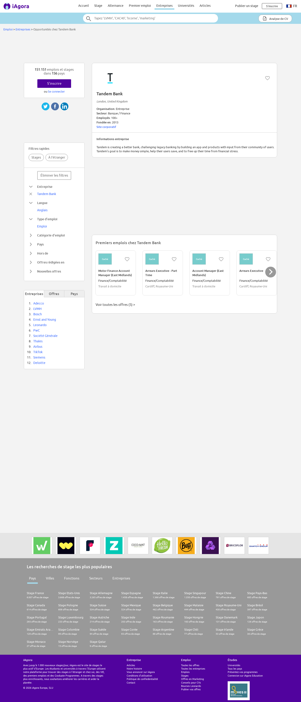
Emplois (185, 671)
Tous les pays (235, 668)
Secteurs (96, 578)
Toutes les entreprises (193, 668)
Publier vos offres (191, 689)
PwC (36, 330)
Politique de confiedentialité (142, 678)
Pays (32, 578)
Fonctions (71, 578)
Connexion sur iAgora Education (245, 675)
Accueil (83, 5)
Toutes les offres (190, 665)
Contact (131, 682)
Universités (186, 5)
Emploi (8, 29)
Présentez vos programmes (243, 671)
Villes (50, 578)
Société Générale (45, 336)
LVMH (37, 309)
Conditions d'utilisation (139, 675)
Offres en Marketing (192, 678)
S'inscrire (54, 83)
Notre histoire (134, 668)
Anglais (42, 210)
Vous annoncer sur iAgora (141, 671)
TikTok (38, 352)
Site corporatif (106, 127)
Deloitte (39, 363)
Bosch (37, 314)
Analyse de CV (275, 18)
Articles (205, 5)
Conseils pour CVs (191, 682)
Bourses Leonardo (191, 685)
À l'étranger (56, 157)
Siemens (39, 357)
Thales (38, 341)
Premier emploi (140, 5)
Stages (36, 157)
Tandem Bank (46, 194)
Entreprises (164, 5)
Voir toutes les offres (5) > (115, 305)
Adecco (38, 303)
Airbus (37, 346)
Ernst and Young (44, 319)
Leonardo (40, 325)
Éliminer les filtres (54, 175)
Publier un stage (246, 6)
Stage (98, 5)
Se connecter (56, 91)
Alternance (116, 5)
